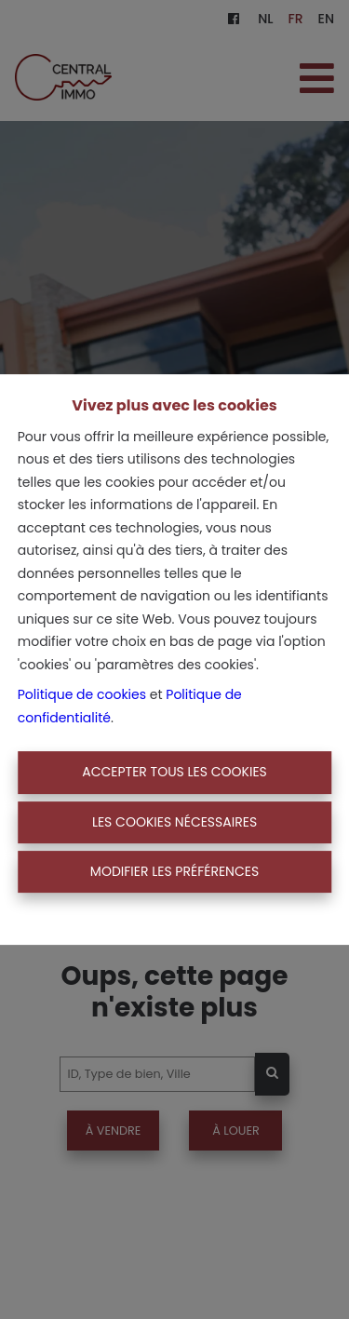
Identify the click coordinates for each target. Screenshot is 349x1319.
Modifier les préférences (174, 871)
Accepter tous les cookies (174, 771)
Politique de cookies (82, 694)
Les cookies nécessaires (174, 822)
